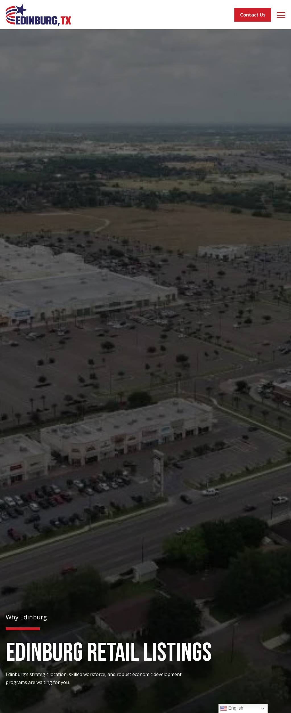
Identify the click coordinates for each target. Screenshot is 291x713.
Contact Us (252, 15)
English (231, 708)
